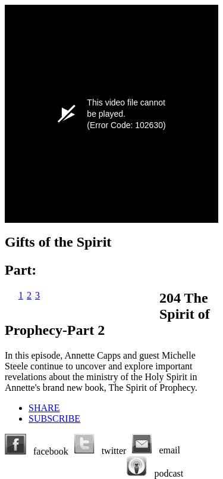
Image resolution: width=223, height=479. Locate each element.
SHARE (44, 408)
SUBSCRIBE (54, 418)
